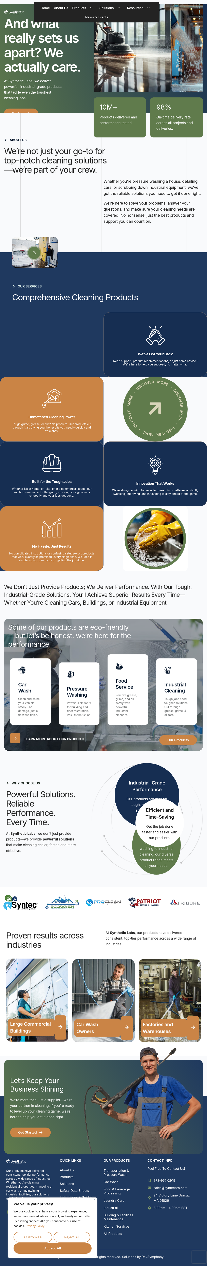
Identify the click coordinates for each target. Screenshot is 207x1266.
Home (45, 8)
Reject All (71, 1237)
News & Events (96, 17)
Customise (32, 1237)
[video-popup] (34, 253)
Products (83, 8)
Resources (140, 8)
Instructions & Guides (76, 1197)
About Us (61, 8)
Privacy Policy (35, 1226)
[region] (52, 1228)
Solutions (111, 8)
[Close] (94, 1200)
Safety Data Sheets (74, 1191)
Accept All (52, 1248)
